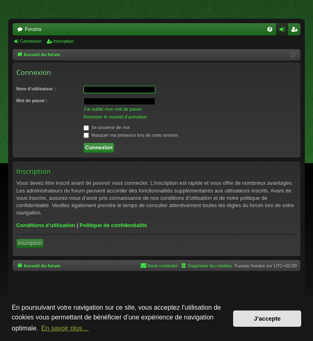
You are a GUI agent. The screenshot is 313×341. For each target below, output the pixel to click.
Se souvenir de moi (107, 127)
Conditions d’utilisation (45, 225)
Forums (33, 29)
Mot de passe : (31, 100)
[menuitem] (270, 29)
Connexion (31, 41)
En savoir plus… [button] (65, 328)
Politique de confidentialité (113, 225)
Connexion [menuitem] (284, 30)
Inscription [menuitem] (296, 30)
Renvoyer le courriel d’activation (115, 116)
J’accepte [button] (267, 318)
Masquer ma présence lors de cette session (131, 135)
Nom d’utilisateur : (36, 88)
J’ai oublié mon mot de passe (112, 109)
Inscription (63, 41)
